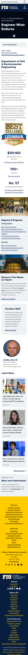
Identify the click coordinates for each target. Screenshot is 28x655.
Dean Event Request (14, 545)
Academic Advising (14, 508)
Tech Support (14, 521)
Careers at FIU (14, 613)
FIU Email (14, 632)
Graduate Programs (14, 536)
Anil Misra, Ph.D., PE (10, 360)
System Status (14, 635)
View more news (19, 471)
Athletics (14, 608)
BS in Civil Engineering (8, 227)
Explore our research (8, 299)
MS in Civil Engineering (9, 245)
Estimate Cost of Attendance (14, 615)
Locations (14, 602)
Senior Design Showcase (14, 538)
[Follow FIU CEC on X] (15, 564)
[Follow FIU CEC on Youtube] (18, 564)
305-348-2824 (16, 489)
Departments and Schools (14, 512)
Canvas (14, 630)
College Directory (14, 519)
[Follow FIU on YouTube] (17, 588)
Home (3, 50)
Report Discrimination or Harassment (14, 644)
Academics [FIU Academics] (14, 599)
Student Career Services (14, 514)
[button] (25, 7)
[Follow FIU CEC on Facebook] (12, 564)
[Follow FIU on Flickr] (20, 588)
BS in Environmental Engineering (12, 229)
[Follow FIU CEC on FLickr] (21, 564)
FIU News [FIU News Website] (14, 586)
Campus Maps (14, 626)
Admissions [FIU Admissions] (14, 597)
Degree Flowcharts (14, 510)
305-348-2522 (14, 561)
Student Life (14, 606)
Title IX (14, 641)
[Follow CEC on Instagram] (6, 564)
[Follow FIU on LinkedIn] (10, 588)
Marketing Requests (14, 547)
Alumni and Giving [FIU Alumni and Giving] (14, 611)
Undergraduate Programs (14, 533)
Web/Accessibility (19, 652)
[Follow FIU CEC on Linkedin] (9, 564)
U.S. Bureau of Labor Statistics (14, 162)
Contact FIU (14, 584)
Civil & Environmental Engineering (13, 55)
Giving (14, 542)
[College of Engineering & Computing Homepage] (9, 7)
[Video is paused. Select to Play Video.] (14, 36)
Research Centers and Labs (14, 516)
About (9, 50)
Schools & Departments (9, 53)
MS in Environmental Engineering (12, 248)
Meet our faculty (10, 330)
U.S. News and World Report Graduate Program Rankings (14, 191)
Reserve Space (14, 637)
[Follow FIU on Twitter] (15, 588)
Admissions (14, 531)
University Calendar (14, 623)
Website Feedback (8, 652)
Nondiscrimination (14, 639)
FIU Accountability (14, 176)
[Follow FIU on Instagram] (8, 588)
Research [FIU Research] (14, 604)
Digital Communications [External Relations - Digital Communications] (17, 650)
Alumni (14, 540)
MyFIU (14, 628)
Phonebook (10, 621)
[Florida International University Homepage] (9, 1)
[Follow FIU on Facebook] (12, 588)
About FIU (14, 595)
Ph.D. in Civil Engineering (9, 250)
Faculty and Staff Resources (14, 523)
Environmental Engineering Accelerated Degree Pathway (11, 237)
